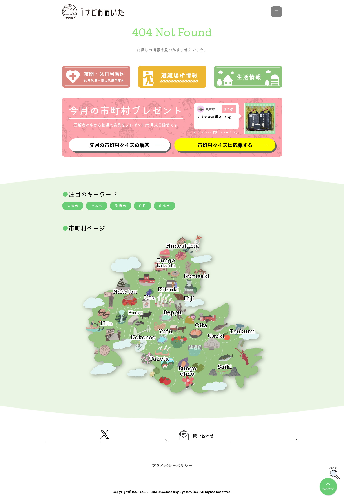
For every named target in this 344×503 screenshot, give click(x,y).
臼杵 (147, 206)
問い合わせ (201, 437)
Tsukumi (242, 331)
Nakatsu (125, 292)
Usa (149, 297)
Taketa (159, 359)
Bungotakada (166, 263)
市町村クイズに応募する (225, 145)
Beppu (173, 312)
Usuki (216, 336)
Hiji (189, 298)
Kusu (135, 313)
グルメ (98, 206)
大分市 (73, 206)
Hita (107, 324)
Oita (201, 325)
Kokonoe (143, 337)
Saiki (224, 367)
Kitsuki (168, 289)
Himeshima (182, 246)
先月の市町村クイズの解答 (119, 145)
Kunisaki (196, 276)
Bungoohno (187, 371)
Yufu (165, 331)
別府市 (123, 206)
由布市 (170, 206)
